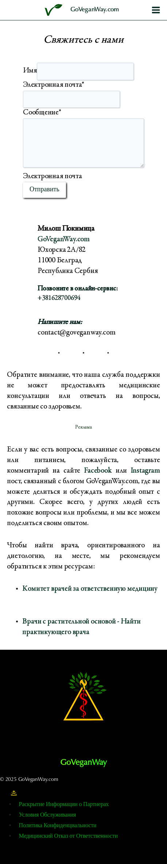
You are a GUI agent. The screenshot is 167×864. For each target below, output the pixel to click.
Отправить (44, 190)
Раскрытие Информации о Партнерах (64, 805)
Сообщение (42, 113)
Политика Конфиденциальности (58, 826)
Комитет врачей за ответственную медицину (90, 589)
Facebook (98, 471)
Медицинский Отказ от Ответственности (68, 836)
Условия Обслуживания (47, 815)
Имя (30, 71)
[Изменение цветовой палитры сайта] (14, 793)
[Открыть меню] (155, 9)
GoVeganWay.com (64, 239)
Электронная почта (53, 85)
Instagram (145, 471)
